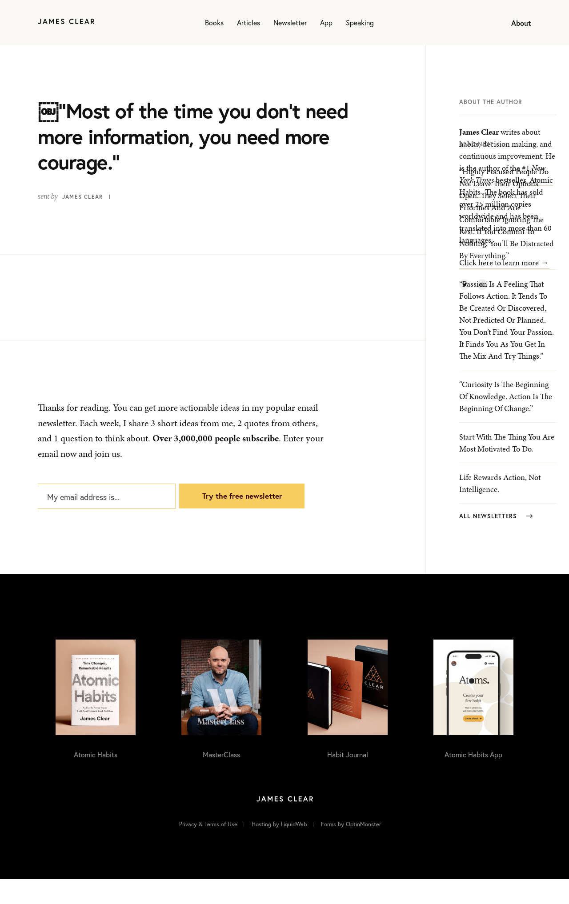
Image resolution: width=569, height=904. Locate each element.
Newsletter (290, 22)
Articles (248, 22)
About (521, 23)
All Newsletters (496, 542)
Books (214, 22)
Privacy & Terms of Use (208, 848)
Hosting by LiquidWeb (279, 848)
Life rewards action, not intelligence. (500, 508)
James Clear (82, 196)
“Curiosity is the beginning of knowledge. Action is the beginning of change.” (505, 422)
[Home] (66, 22)
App (326, 22)
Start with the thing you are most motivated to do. (506, 468)
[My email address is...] (105, 514)
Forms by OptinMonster (351, 848)
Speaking (360, 22)
